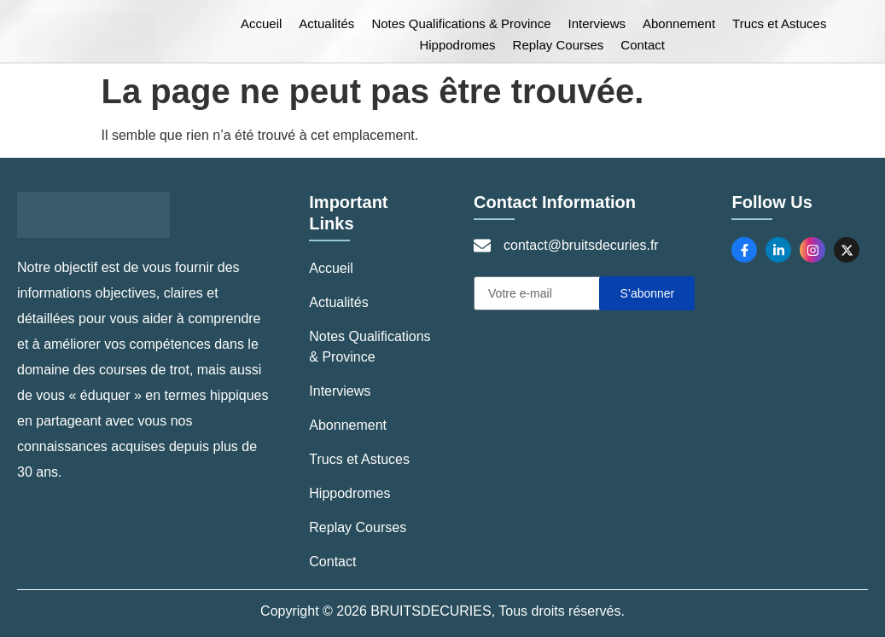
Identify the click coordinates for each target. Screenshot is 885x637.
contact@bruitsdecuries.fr (581, 245)
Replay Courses (558, 45)
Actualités (326, 23)
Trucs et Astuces (779, 23)
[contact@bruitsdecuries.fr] (482, 245)
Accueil (261, 23)
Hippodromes (457, 45)
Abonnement (679, 23)
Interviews (597, 23)
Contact (642, 45)
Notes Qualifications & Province (460, 23)
